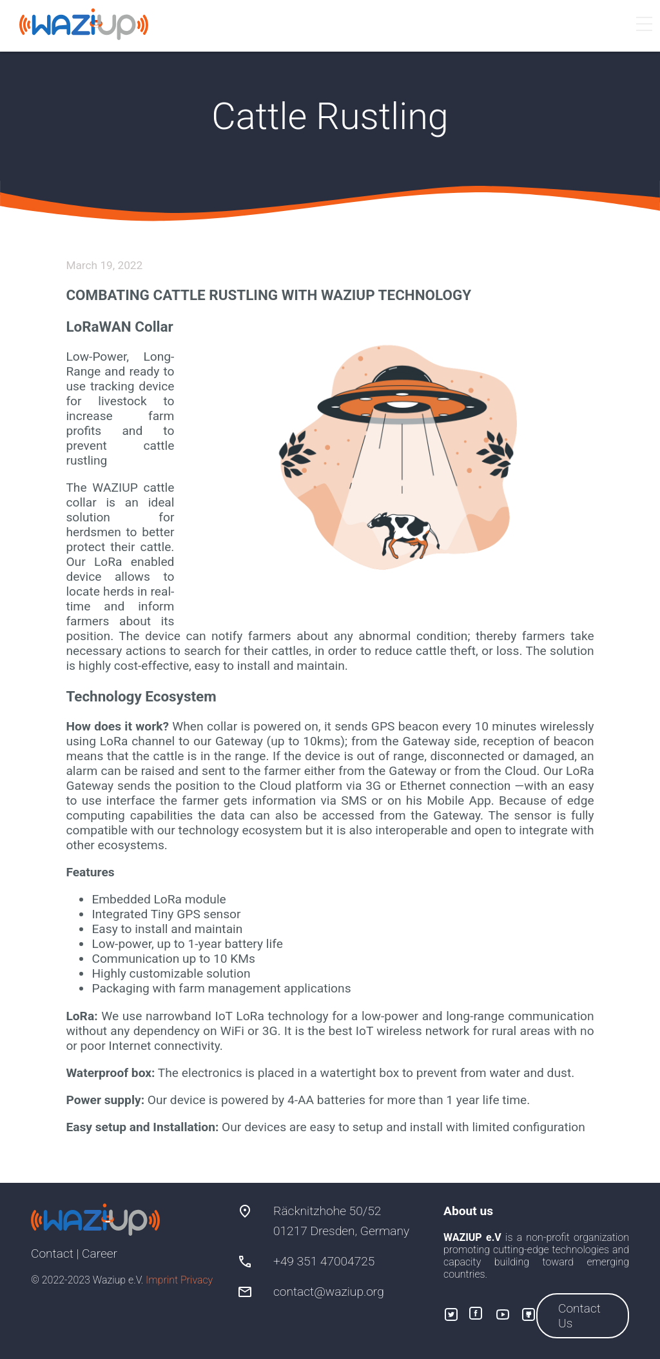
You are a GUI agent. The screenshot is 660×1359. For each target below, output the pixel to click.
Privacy (196, 1280)
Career (99, 1253)
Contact (52, 1253)
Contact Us (579, 1316)
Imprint (162, 1280)
